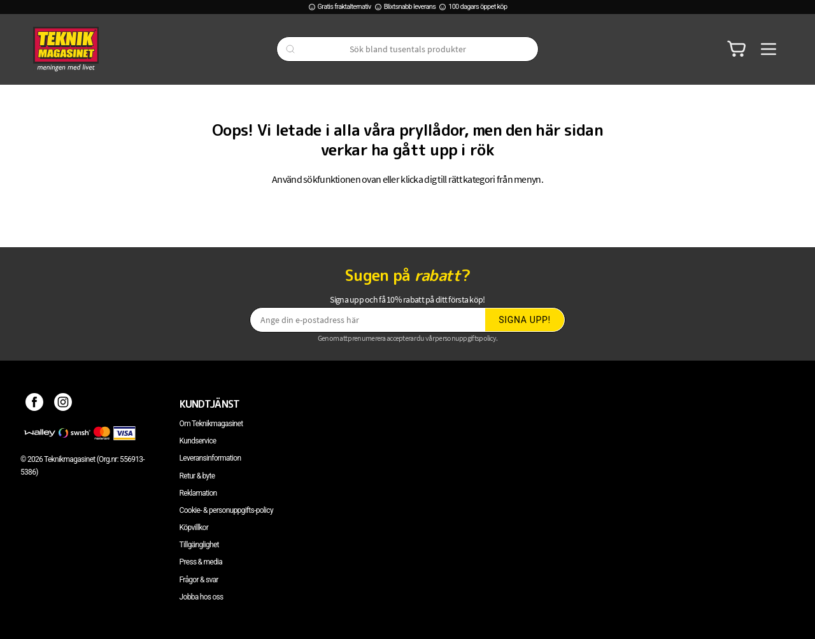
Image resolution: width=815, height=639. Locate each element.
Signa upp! (525, 320)
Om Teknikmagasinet (211, 423)
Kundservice (198, 440)
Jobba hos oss (201, 596)
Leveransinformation (210, 458)
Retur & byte (197, 475)
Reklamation (198, 493)
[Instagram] (63, 404)
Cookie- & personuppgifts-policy (226, 510)
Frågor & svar (199, 579)
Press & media (201, 561)
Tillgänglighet (199, 544)
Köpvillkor (194, 527)
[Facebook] (34, 404)
